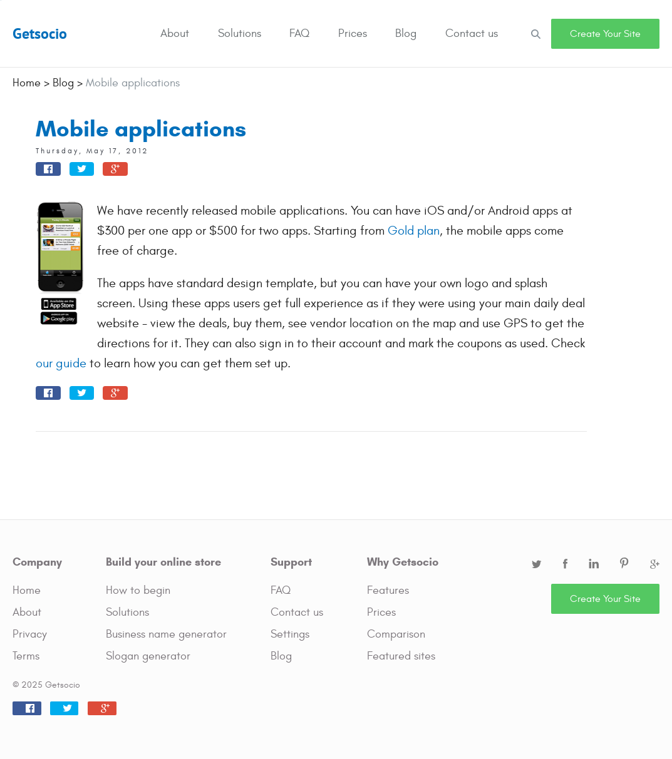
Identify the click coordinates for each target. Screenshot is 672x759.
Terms (26, 656)
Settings (290, 634)
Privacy (30, 634)
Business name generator (166, 634)
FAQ (299, 33)
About (174, 33)
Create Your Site (605, 33)
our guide (61, 363)
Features (388, 590)
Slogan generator (148, 656)
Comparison (396, 634)
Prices (352, 33)
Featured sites (401, 656)
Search (535, 33)
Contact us (471, 33)
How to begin (138, 590)
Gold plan (414, 230)
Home (27, 590)
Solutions (239, 33)
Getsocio (40, 33)
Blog (405, 33)
